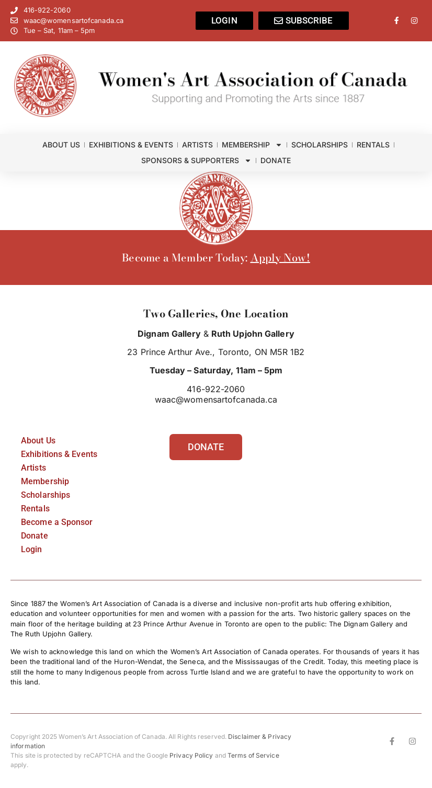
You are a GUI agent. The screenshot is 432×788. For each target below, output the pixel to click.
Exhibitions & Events (131, 144)
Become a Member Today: (186, 257)
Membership (252, 145)
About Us (61, 144)
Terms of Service (253, 755)
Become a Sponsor (57, 522)
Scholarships (319, 144)
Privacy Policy (191, 755)
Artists (197, 144)
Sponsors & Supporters (196, 160)
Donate (275, 160)
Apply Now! (280, 257)
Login (31, 549)
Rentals (373, 144)
